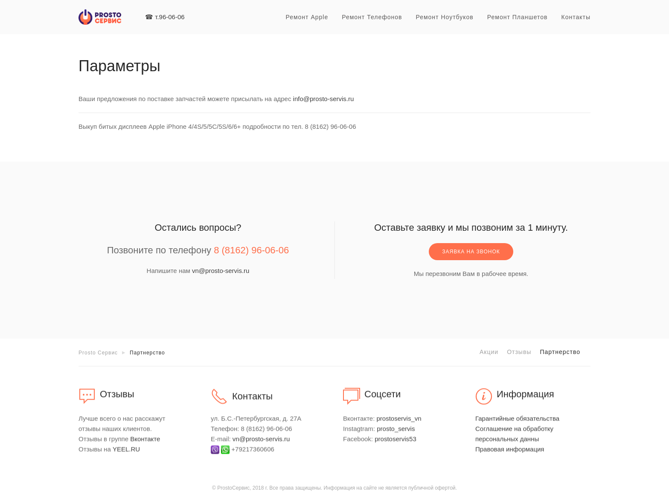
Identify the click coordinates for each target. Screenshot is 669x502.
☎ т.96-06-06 (165, 16)
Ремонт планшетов (517, 17)
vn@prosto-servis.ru (220, 270)
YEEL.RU (126, 453)
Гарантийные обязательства (517, 423)
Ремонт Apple (306, 17)
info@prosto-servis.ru (323, 98)
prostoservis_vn (399, 423)
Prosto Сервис (98, 353)
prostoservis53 (395, 443)
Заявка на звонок (471, 252)
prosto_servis (396, 433)
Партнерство (560, 351)
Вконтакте (145, 443)
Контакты (575, 17)
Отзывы (519, 351)
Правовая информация (509, 453)
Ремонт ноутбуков (444, 17)
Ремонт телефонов (372, 17)
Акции (489, 351)
